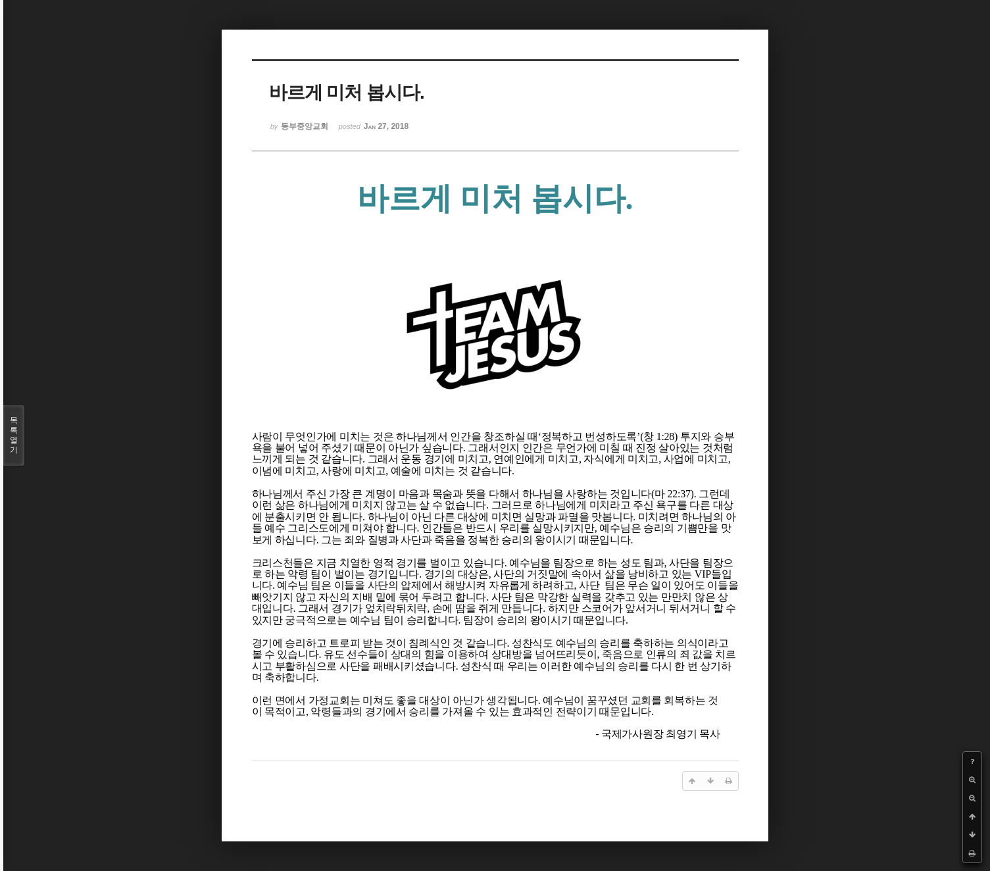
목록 (14, 435)
